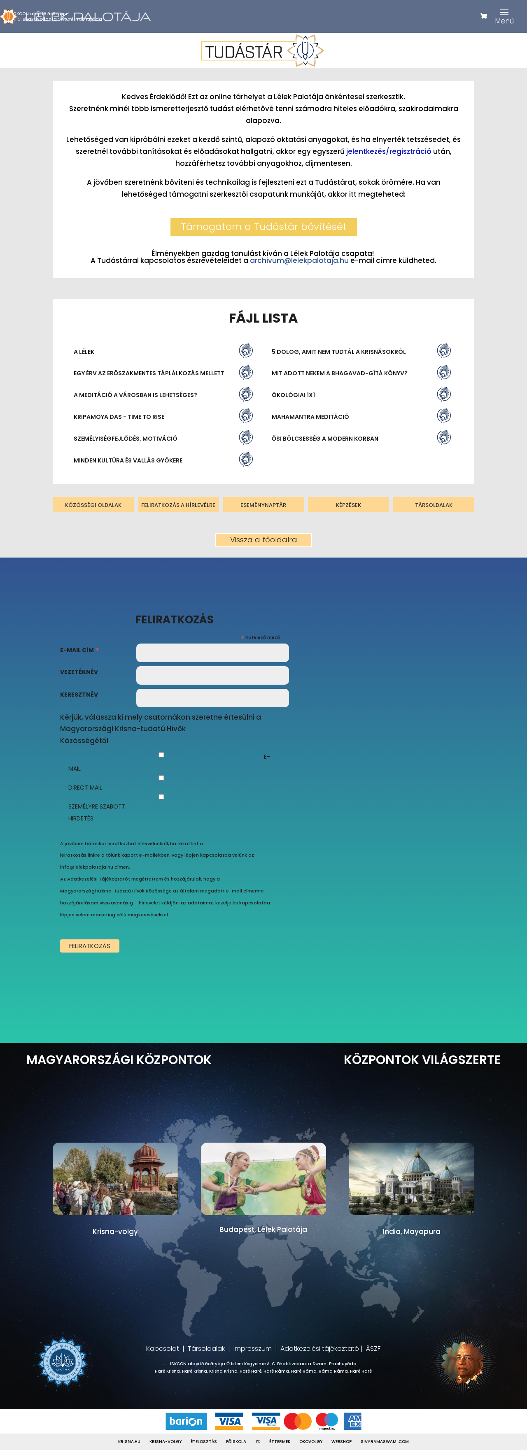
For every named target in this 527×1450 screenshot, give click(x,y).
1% (257, 1442)
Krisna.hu (129, 1442)
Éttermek (279, 1442)
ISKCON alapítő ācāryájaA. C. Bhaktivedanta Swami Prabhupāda (57, 16)
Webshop (341, 1442)
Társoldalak (206, 1348)
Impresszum (252, 1348)
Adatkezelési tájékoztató (319, 1348)
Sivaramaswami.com (385, 1442)
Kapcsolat (162, 1348)
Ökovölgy (310, 1442)
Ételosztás (204, 1442)
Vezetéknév (79, 672)
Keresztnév (79, 694)
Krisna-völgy (165, 1442)
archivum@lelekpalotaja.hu (299, 260)
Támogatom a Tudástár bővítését (264, 226)
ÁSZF (373, 1348)
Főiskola (236, 1442)
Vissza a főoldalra (263, 539)
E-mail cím (79, 651)
